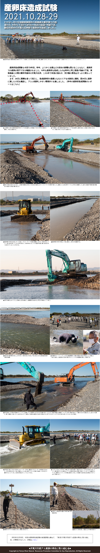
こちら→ (35, 540)
